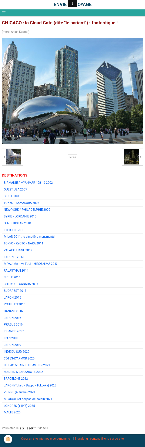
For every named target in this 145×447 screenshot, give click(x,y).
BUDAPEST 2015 (15, 291)
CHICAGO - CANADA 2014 (21, 284)
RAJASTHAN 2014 (16, 270)
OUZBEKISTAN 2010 (17, 223)
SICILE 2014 (12, 277)
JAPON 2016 (12, 318)
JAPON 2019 (12, 345)
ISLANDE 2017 (14, 331)
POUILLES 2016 (14, 304)
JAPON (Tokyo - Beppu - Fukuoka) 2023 (30, 385)
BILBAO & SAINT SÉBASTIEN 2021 (27, 365)
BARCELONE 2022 (16, 378)
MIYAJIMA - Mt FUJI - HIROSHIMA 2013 (31, 264)
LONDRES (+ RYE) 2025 (19, 406)
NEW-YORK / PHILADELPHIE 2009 (27, 209)
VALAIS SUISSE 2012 (18, 250)
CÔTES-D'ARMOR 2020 (19, 358)
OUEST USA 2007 (15, 189)
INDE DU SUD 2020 (16, 351)
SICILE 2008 (12, 196)
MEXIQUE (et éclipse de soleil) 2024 (28, 399)
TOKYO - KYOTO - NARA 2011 (23, 243)
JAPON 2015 (12, 297)
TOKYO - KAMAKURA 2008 (21, 203)
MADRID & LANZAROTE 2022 (23, 372)
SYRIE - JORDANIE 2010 (20, 216)
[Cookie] (8, 439)
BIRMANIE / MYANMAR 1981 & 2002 (28, 182)
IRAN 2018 (11, 338)
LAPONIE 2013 (14, 257)
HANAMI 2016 (13, 311)
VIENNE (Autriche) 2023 (19, 392)
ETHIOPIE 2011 (14, 230)
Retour (72, 156)
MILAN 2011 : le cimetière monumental (29, 236)
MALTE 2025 (12, 412)
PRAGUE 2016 (13, 324)
